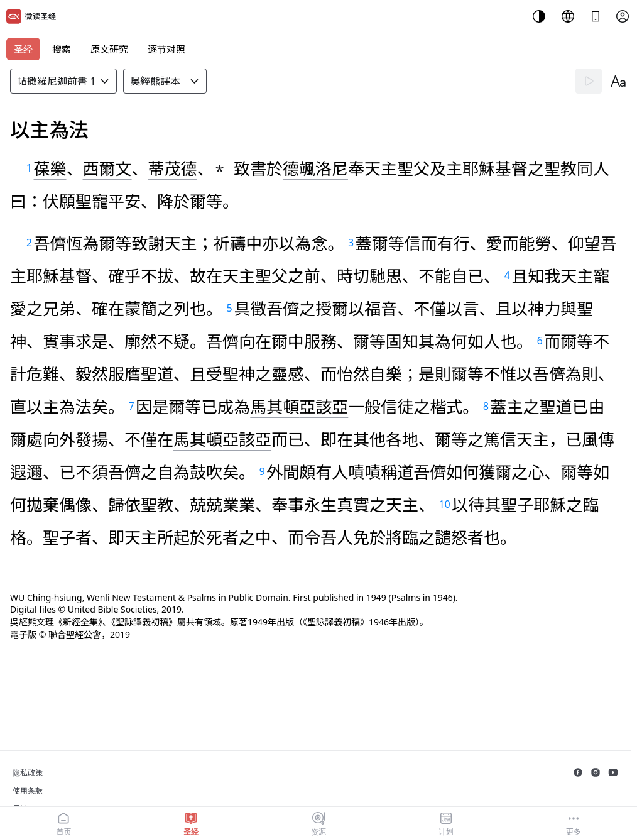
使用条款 (28, 791)
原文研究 (109, 49)
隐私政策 (28, 772)
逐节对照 (166, 49)
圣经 (23, 49)
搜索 (61, 49)
